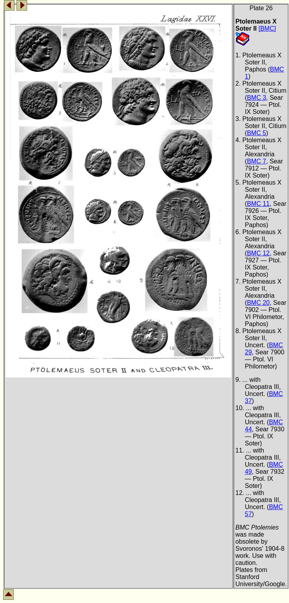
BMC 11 (258, 203)
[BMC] (267, 28)
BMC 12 (258, 253)
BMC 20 (258, 302)
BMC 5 (256, 133)
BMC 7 (256, 161)
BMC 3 (256, 97)
